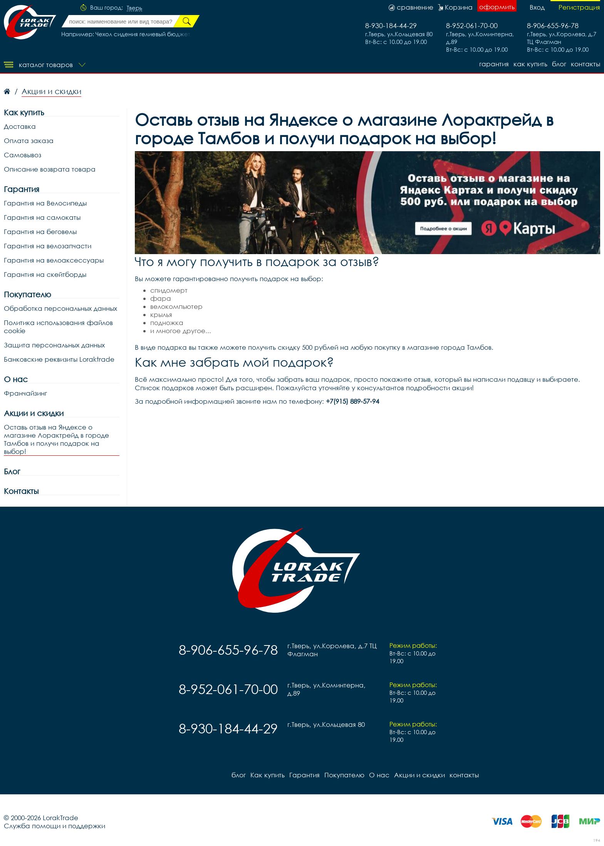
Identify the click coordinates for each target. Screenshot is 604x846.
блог (559, 64)
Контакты (21, 491)
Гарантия (494, 64)
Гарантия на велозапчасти (47, 246)
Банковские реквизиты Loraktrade (59, 359)
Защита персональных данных (54, 345)
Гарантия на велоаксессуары (54, 260)
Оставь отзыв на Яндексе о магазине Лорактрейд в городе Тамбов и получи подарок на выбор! (56, 439)
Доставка (20, 126)
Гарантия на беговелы (40, 232)
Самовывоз (22, 155)
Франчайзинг (25, 393)
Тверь (134, 8)
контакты (585, 64)
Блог (12, 471)
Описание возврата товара (50, 169)
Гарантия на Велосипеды (45, 203)
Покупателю (27, 294)
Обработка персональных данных (60, 308)
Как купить (530, 64)
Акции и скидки (34, 413)
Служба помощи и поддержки (54, 826)
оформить (497, 7)
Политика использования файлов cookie (58, 327)
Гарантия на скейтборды (45, 274)
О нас (16, 379)
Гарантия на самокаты (42, 217)
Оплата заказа (29, 141)
